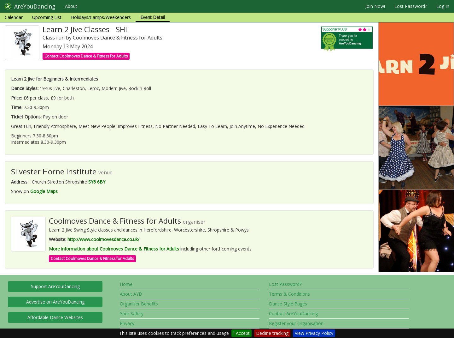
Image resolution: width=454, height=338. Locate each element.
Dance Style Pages (288, 304)
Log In (442, 6)
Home (126, 284)
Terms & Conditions (289, 294)
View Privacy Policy (314, 333)
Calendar (14, 17)
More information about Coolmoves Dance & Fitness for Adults (114, 249)
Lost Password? (410, 6)
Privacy (127, 323)
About (71, 6)
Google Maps (44, 191)
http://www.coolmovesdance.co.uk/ (103, 239)
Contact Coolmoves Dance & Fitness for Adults (86, 56)
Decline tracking (272, 333)
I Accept (241, 333)
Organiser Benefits (139, 304)
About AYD (131, 294)
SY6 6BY (96, 182)
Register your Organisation (296, 323)
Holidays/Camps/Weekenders (101, 17)
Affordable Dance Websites (55, 317)
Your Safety (131, 314)
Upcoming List (46, 17)
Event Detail (152, 17)
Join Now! (375, 6)
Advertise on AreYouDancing (55, 302)
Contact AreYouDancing (293, 314)
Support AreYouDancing (55, 286)
